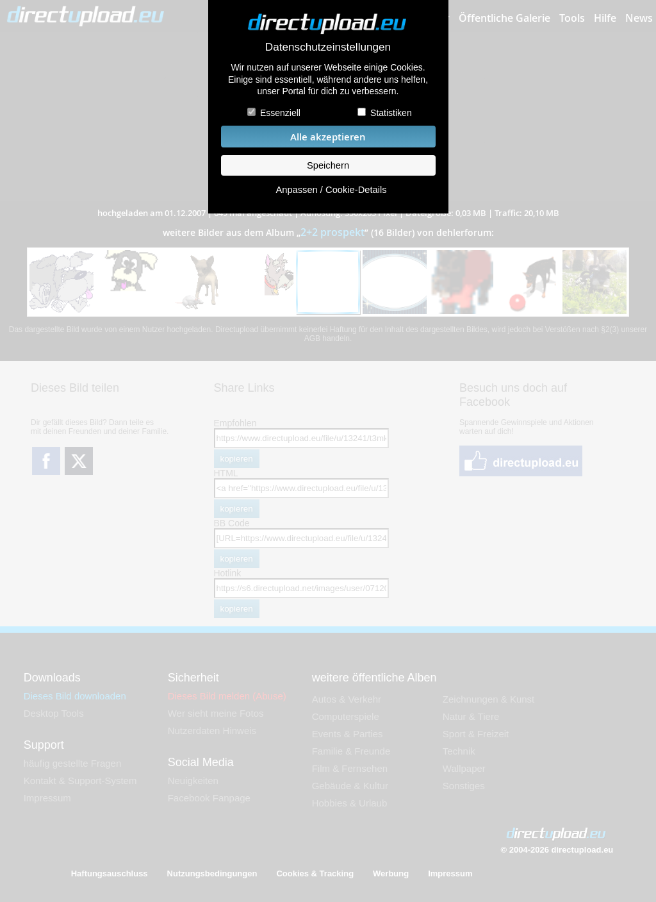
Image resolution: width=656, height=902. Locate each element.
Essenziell (280, 113)
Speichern (328, 165)
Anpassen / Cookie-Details (330, 190)
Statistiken (391, 113)
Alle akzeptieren (328, 137)
